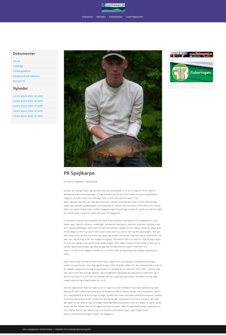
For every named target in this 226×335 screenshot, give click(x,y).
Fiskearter (87, 17)
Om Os (16, 61)
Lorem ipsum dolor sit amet (28, 95)
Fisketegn (18, 65)
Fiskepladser (115, 17)
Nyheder (101, 17)
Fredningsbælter (22, 71)
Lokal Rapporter (135, 17)
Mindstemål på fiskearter (26, 76)
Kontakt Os (19, 81)
